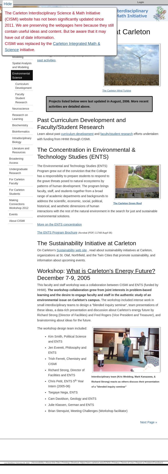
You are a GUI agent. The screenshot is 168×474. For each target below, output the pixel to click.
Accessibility (38, 462)
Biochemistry (20, 125)
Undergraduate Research (18, 171)
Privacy (115, 462)
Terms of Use (127, 462)
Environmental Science (21, 75)
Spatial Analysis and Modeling (22, 65)
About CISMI (17, 220)
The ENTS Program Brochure (57, 232)
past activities (46, 60)
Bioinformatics (21, 131)
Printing (65, 462)
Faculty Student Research (21, 98)
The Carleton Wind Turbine (116, 90)
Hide (8, 4)
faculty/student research (116, 134)
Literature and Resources (20, 150)
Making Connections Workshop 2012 (18, 204)
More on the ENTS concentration (59, 224)
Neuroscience (20, 108)
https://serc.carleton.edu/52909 (95, 462)
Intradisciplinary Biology (22, 140)
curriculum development (77, 134)
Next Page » (148, 422)
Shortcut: (75, 462)
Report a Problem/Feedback (149, 462)
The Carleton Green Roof (127, 203)
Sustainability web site (72, 250)
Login (140, 2)
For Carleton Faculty (16, 181)
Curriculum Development (23, 86)
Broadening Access (16, 160)
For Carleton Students (16, 191)
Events (13, 214)
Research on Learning (20, 117)
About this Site (53, 462)
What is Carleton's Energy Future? (110, 271)
